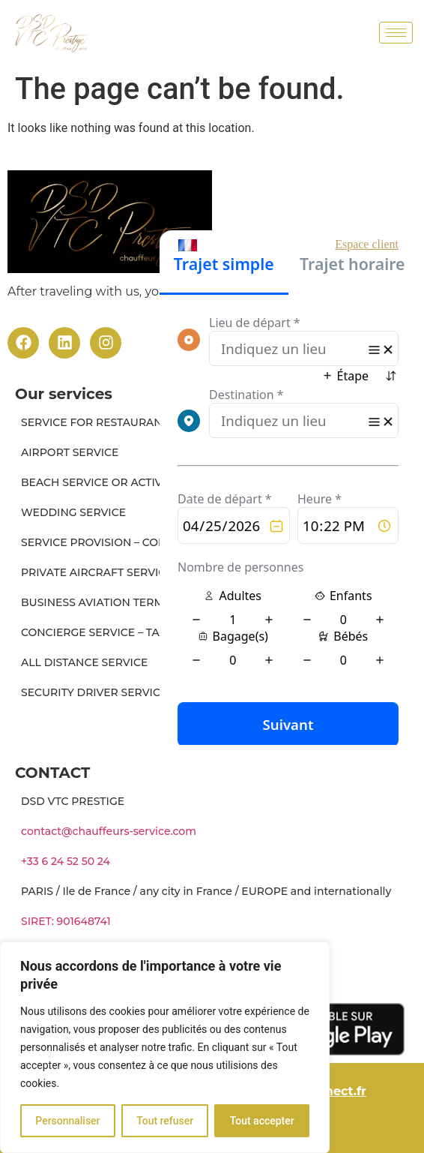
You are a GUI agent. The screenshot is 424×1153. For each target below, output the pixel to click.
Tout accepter (262, 1121)
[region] (165, 1047)
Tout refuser (164, 1121)
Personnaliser (67, 1121)
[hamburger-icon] (396, 33)
